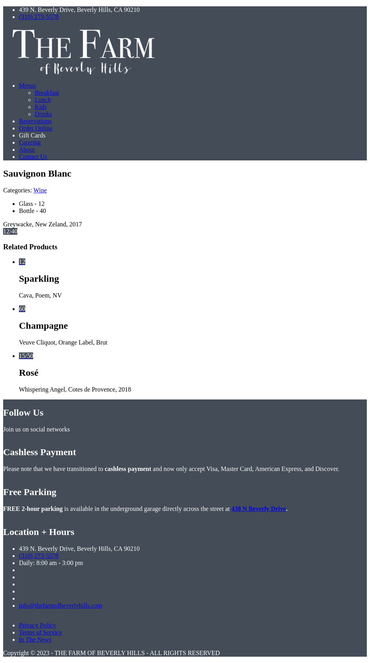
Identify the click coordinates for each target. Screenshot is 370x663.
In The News (35, 639)
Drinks (43, 114)
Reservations (35, 121)
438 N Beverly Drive (258, 508)
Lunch (43, 99)
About (27, 149)
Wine (40, 190)
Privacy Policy (37, 625)
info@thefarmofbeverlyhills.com (60, 605)
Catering (30, 142)
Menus (27, 85)
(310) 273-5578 (38, 16)
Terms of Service (40, 632)
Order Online (36, 128)
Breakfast (47, 92)
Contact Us (33, 156)
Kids (41, 107)
